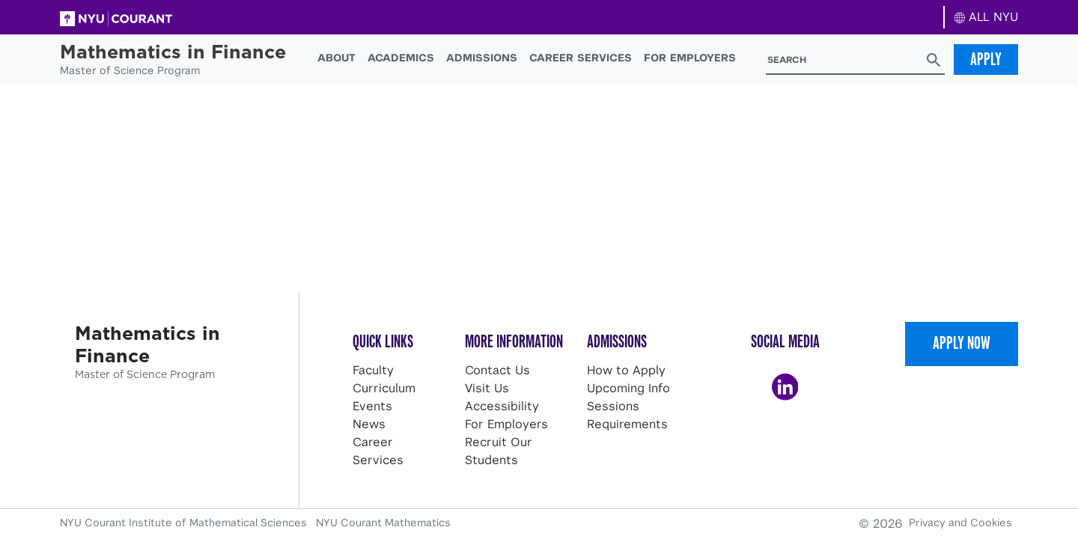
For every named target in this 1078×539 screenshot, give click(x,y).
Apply (986, 59)
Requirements (627, 424)
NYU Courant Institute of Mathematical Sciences (185, 522)
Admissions (481, 57)
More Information (514, 341)
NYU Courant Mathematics (383, 522)
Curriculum (384, 388)
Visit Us (487, 388)
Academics (401, 57)
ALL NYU (986, 17)
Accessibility (502, 406)
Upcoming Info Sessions (628, 397)
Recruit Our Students (498, 451)
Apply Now (961, 342)
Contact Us (497, 370)
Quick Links (383, 341)
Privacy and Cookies (960, 522)
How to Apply (626, 370)
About (336, 57)
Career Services (580, 57)
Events (372, 406)
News (369, 424)
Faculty (373, 370)
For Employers (690, 57)
